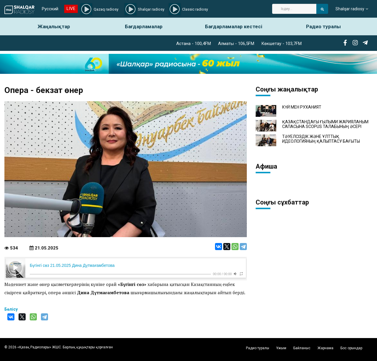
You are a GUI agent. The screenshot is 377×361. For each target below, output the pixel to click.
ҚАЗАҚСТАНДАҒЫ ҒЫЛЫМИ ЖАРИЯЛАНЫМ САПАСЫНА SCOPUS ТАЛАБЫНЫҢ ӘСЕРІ (325, 124)
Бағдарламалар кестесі (233, 26)
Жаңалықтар (54, 26)
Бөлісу (11, 309)
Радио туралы (323, 26)
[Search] (294, 9)
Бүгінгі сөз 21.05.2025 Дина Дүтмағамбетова (72, 265)
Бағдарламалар (144, 26)
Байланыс (301, 348)
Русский (50, 8)
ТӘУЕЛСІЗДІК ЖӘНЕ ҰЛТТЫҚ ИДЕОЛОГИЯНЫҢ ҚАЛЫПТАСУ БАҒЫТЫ (321, 138)
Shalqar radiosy (349, 8)
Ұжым (281, 348)
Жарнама (325, 348)
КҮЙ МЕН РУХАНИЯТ (301, 107)
